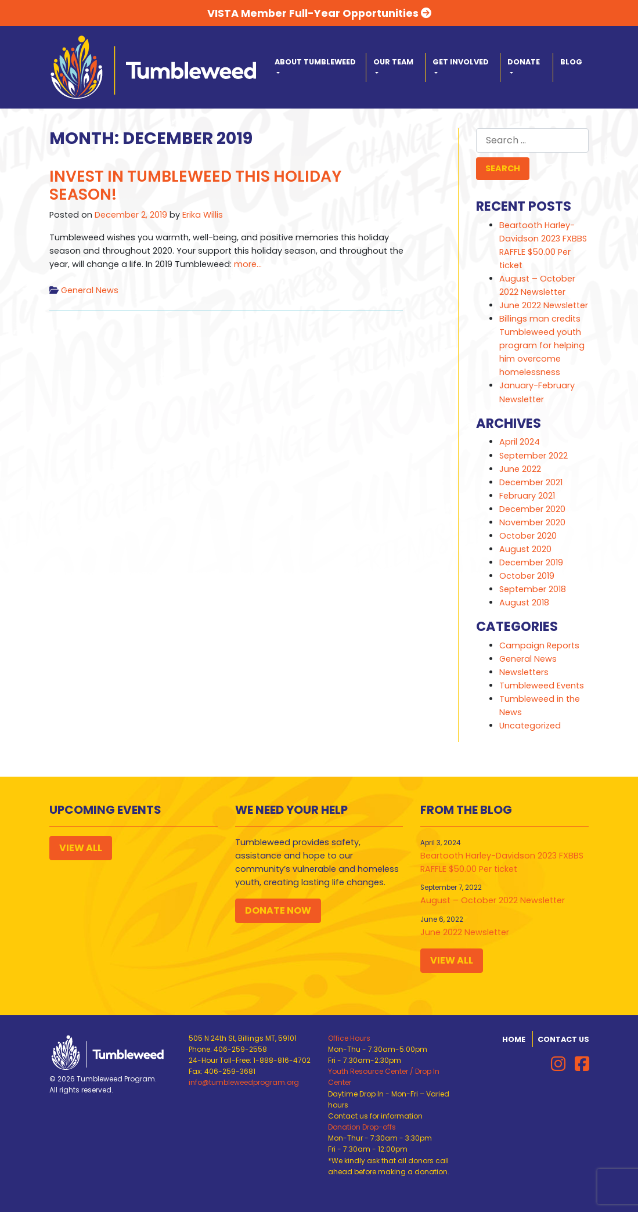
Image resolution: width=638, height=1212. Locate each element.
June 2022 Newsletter (543, 305)
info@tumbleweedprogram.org (244, 1082)
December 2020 (532, 509)
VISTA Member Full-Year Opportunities (319, 13)
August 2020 (525, 549)
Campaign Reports (539, 645)
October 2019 (526, 576)
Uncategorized (530, 725)
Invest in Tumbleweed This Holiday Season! (195, 185)
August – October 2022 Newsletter (492, 900)
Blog (571, 62)
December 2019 (531, 562)
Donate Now (278, 910)
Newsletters (524, 672)
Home (513, 1039)
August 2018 (524, 602)
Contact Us (563, 1039)
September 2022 (533, 455)
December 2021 (531, 482)
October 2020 (528, 536)
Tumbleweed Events (541, 685)
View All (80, 847)
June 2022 (520, 469)
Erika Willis (202, 215)
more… (247, 264)
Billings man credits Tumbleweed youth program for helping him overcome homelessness (542, 345)
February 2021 (527, 496)
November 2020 (532, 522)
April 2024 (519, 442)
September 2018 (532, 589)
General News (89, 290)
